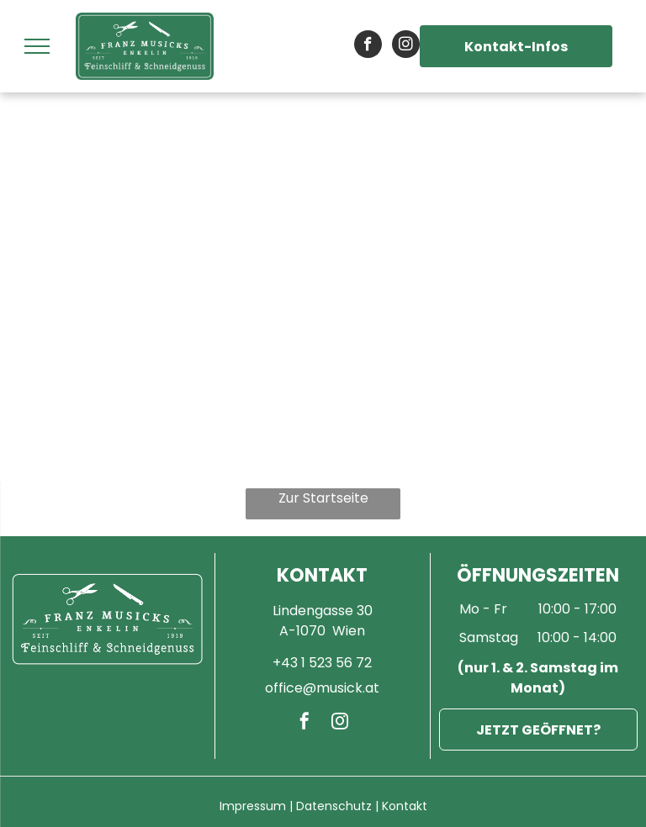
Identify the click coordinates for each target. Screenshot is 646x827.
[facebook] (368, 46)
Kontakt (404, 806)
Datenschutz (334, 806)
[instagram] (406, 46)
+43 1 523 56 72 (322, 662)
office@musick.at (322, 688)
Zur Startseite (323, 498)
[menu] (37, 46)
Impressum (253, 806)
